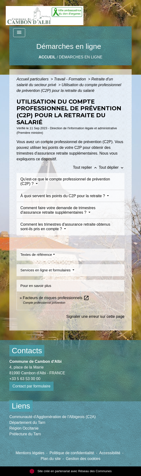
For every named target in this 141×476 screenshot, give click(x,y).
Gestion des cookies (83, 459)
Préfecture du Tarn (25, 434)
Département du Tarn (27, 422)
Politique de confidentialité (71, 453)
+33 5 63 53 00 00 (24, 379)
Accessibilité (109, 453)
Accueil (47, 57)
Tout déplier (111, 167)
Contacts (27, 350)
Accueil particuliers (33, 79)
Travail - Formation (70, 79)
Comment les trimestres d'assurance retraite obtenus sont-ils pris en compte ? (65, 226)
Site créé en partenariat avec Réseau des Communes (70, 471)
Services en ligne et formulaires (45, 270)
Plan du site (51, 459)
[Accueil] (44, 13)
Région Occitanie (24, 428)
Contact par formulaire (31, 386)
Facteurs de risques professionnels (56, 298)
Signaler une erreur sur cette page (95, 316)
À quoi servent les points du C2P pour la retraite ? (63, 196)
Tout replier (86, 167)
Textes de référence (36, 254)
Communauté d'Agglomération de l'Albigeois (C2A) (52, 417)
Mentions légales (30, 453)
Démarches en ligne (80, 57)
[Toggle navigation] (19, 32)
